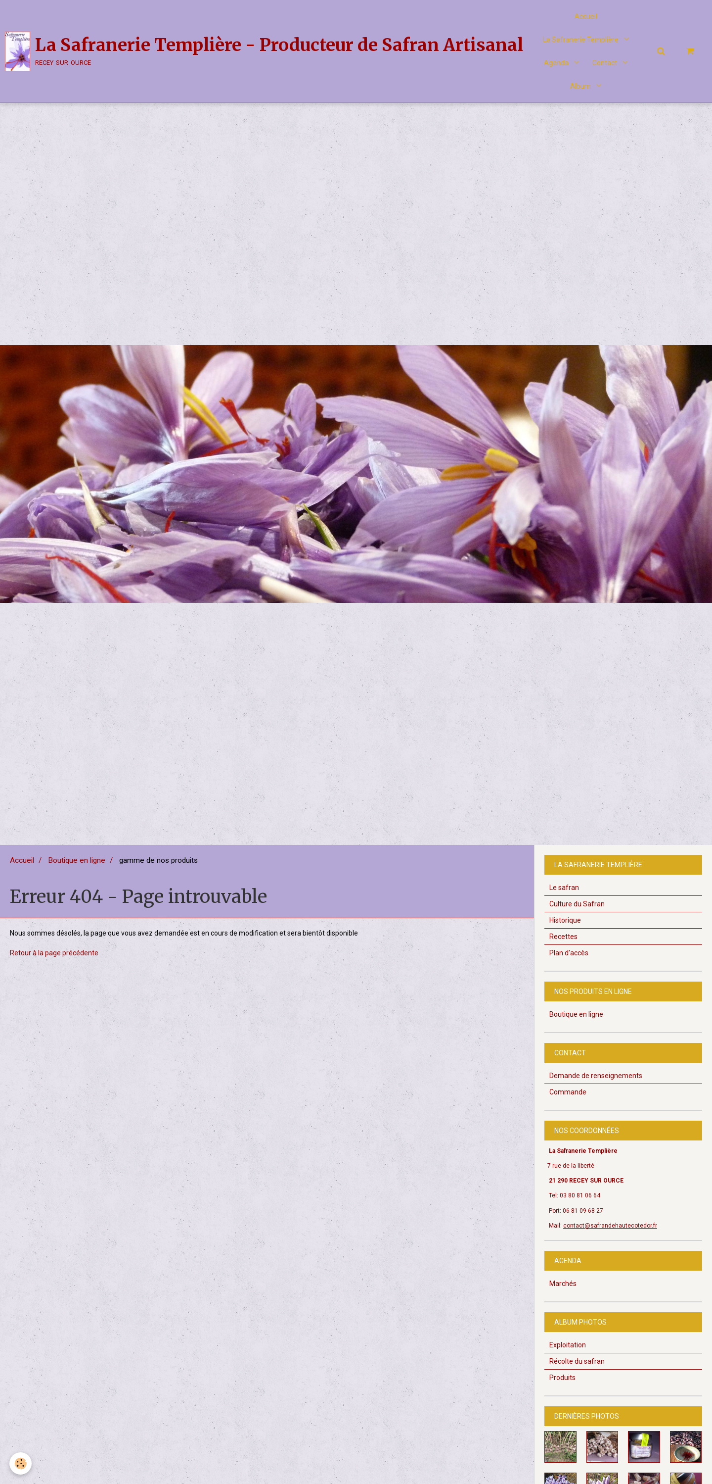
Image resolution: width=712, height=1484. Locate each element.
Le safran (564, 894)
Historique (565, 927)
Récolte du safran (577, 1368)
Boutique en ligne (76, 866)
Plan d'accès (568, 959)
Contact (606, 67)
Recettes (563, 943)
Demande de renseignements (595, 1082)
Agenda (556, 67)
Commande (567, 1098)
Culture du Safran (577, 910)
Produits (562, 1384)
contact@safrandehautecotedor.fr (610, 1232)
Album (581, 92)
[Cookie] (21, 1463)
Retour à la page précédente (54, 959)
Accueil (586, 17)
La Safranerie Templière (581, 42)
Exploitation (567, 1351)
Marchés (563, 1290)
